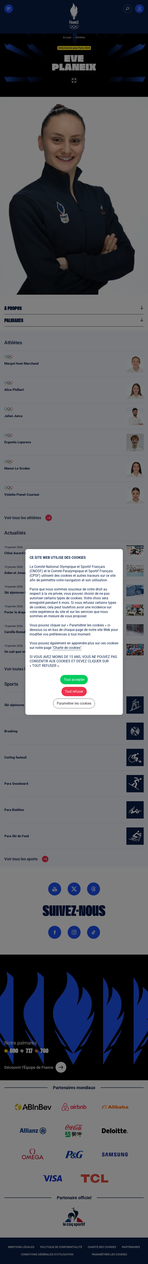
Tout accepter (74, 679)
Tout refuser (74, 691)
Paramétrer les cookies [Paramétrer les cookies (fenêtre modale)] (74, 704)
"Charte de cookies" (66, 648)
